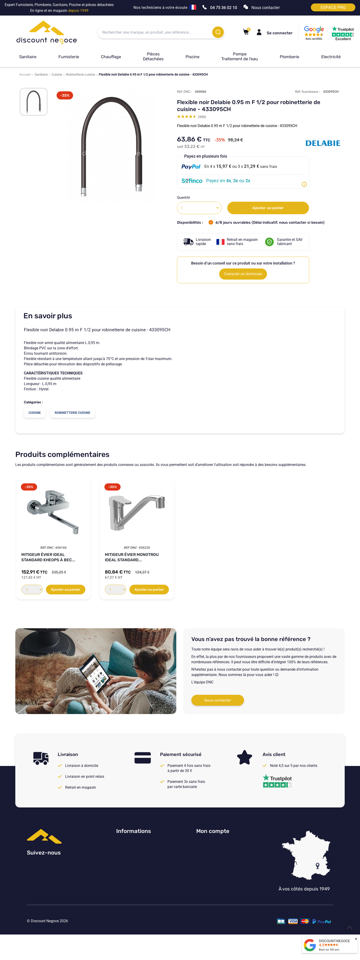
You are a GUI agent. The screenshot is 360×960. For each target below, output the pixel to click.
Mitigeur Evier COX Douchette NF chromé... (46, 557)
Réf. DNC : (184, 92)
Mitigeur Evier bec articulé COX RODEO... (135, 557)
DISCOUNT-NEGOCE (334, 941)
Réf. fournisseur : (307, 92)
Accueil (24, 75)
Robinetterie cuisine (80, 75)
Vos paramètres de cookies (138, 881)
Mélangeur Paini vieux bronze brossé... (212, 557)
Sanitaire (27, 56)
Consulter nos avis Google (137, 843)
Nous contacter (217, 700)
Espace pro (333, 7)
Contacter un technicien (243, 274)
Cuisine (56, 75)
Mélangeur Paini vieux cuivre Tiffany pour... (303, 557)
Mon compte (212, 831)
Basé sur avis (329, 949)
